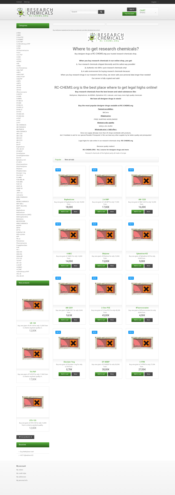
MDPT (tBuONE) (21, 206)
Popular (58, 160)
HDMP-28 (19, 188)
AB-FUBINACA (21, 127)
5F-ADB (18, 103)
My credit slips (21, 473)
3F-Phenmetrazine (22, 50)
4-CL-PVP (19, 55)
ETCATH (19, 162)
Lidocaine (19, 195)
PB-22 (18, 239)
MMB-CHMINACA (22, 223)
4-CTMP (19, 269)
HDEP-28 (19, 186)
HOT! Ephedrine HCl (26, 455)
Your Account (129, 14)
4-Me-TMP (19, 70)
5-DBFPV (19, 94)
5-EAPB (18, 96)
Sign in (131, 9)
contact (19, 2)
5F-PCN (18, 112)
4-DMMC (19, 267)
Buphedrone (20, 147)
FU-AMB (19, 177)
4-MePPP (19, 79)
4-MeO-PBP (20, 74)
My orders (19, 470)
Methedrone (20, 212)
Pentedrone (20, 241)
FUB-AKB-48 (20, 180)
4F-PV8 (18, 88)
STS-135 (19, 258)
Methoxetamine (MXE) (23, 215)
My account (21, 466)
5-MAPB (19, 99)
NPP (17, 236)
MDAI (18, 199)
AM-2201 (19, 138)
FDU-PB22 (19, 175)
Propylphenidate (21, 245)
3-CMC (18, 46)
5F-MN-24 (19, 105)
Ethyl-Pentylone (21, 166)
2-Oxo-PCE (19, 37)
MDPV (18, 208)
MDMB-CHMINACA (22, 201)
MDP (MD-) (19, 204)
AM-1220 (19, 134)
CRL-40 (18, 274)
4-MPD (18, 81)
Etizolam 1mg (21, 173)
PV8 (17, 247)
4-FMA (18, 66)
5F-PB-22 (19, 109)
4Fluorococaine (21, 92)
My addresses (21, 477)
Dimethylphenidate (22, 155)
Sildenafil (19, 256)
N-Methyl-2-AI (20, 232)
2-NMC (18, 35)
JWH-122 (19, 193)
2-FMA (18, 33)
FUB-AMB (19, 182)
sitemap (27, 2)
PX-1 (17, 250)
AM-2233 (19, 140)
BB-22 (18, 142)
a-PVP (18, 120)
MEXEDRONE (20, 221)
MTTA (18, 230)
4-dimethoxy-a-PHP (22, 271)
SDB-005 (19, 252)
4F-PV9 (18, 90)
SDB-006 (19, 254)
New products (24, 283)
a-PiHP (18, 118)
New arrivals (69, 160)
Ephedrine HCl (21, 160)
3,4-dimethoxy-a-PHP (23, 44)
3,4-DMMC (19, 39)
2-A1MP (19, 265)
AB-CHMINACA (21, 125)
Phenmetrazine (21, 243)
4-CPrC (18, 59)
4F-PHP (18, 85)
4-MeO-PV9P (20, 77)
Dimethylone (20, 153)
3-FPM (18, 48)
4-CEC (18, 53)
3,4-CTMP (19, 42)
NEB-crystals (20, 234)
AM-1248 (19, 136)
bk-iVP (18, 144)
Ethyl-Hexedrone (21, 164)
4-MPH (18, 83)
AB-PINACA (20, 129)
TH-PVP (18, 261)
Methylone (19, 219)
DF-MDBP (19, 151)
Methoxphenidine (22, 217)
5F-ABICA (19, 101)
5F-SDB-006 (20, 116)
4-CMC (18, 57)
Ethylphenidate (21, 171)
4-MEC (18, 72)
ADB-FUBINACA (21, 131)
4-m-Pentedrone (21, 68)
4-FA (17, 63)
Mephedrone (20, 210)
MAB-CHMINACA (21, 197)
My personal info (21, 480)
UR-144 (18, 263)
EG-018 (18, 158)
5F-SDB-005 (20, 114)
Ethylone (19, 169)
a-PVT (18, 123)
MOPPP (18, 226)
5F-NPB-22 (19, 107)
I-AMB (18, 190)
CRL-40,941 (20, 149)
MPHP (18, 228)
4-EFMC (18, 61)
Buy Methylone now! (27, 452)
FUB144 (19, 184)
